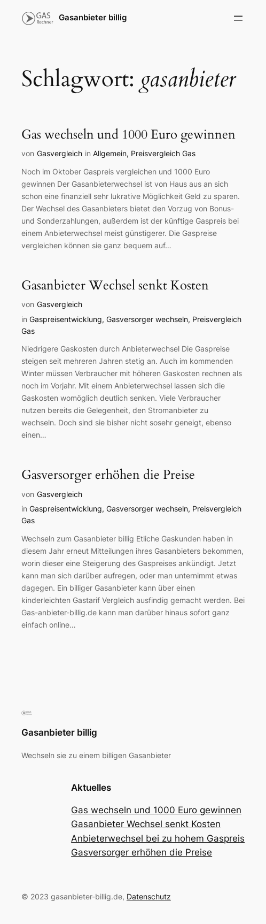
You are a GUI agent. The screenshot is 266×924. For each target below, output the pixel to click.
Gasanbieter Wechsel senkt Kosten (115, 285)
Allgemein (110, 153)
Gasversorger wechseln (147, 319)
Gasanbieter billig (93, 17)
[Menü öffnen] (238, 18)
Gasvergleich (59, 153)
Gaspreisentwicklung (65, 319)
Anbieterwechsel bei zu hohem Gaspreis (158, 838)
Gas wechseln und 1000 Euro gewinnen (128, 134)
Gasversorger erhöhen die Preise (108, 475)
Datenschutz (149, 896)
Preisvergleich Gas (163, 153)
